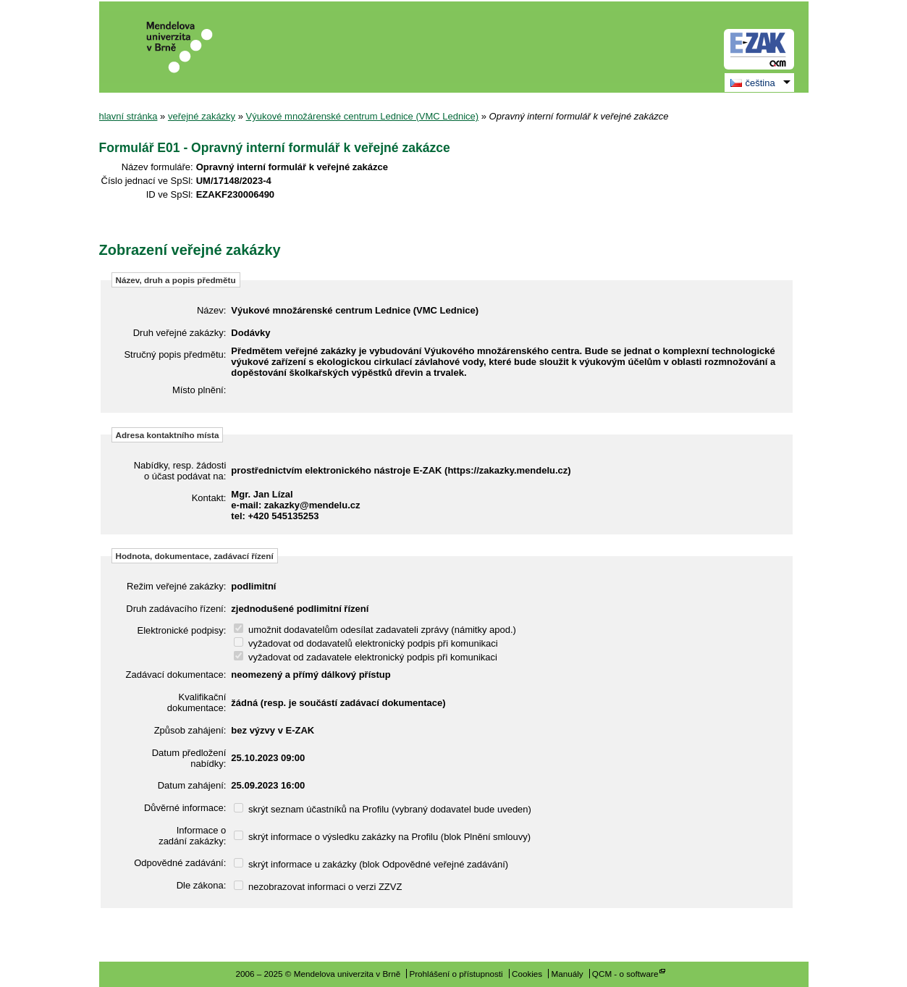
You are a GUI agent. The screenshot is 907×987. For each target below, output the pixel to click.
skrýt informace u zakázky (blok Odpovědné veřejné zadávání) (371, 864)
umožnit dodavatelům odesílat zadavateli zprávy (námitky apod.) (375, 629)
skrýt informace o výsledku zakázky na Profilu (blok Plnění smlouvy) (382, 836)
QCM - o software (625, 973)
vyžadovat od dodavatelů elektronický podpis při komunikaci (365, 643)
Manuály (567, 973)
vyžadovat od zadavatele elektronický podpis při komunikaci (365, 657)
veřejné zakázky (201, 116)
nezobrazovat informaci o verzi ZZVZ (318, 886)
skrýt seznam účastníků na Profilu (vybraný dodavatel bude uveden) (382, 809)
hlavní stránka (128, 116)
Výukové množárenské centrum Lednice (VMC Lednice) (362, 116)
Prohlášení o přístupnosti (455, 973)
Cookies (527, 973)
